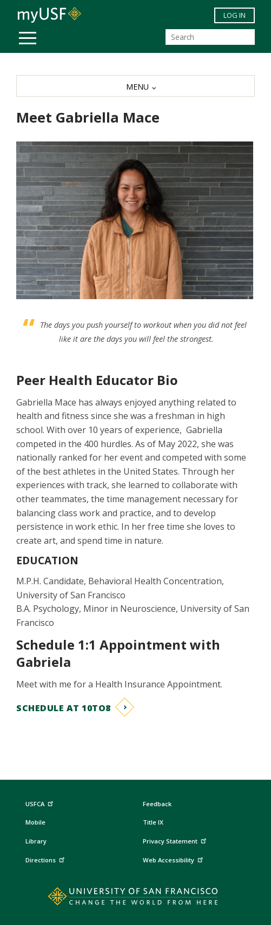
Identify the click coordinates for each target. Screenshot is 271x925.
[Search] (210, 37)
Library (36, 841)
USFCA (40, 802)
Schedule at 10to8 (63, 708)
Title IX (153, 822)
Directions (46, 859)
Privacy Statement (176, 840)
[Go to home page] (135, 898)
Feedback (157, 804)
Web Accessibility (174, 859)
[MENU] (135, 86)
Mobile (35, 822)
